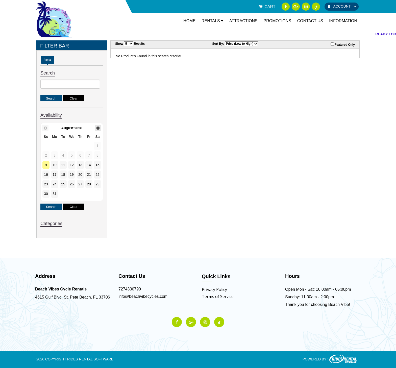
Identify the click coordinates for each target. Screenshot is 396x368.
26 (72, 184)
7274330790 (129, 289)
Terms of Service (218, 296)
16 (46, 175)
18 (63, 175)
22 (97, 175)
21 (89, 175)
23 (46, 184)
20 (80, 175)
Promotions (277, 21)
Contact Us (310, 21)
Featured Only (343, 44)
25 (63, 184)
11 (63, 165)
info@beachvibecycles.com (142, 296)
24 (55, 184)
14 (89, 165)
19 (72, 175)
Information (343, 21)
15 (97, 165)
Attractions (243, 21)
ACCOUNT (342, 6)
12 (72, 165)
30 (46, 194)
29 (97, 184)
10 (55, 165)
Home (189, 21)
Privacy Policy (214, 289)
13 (80, 165)
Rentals (212, 21)
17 (55, 175)
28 (89, 184)
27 (80, 184)
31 (55, 194)
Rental (48, 59)
